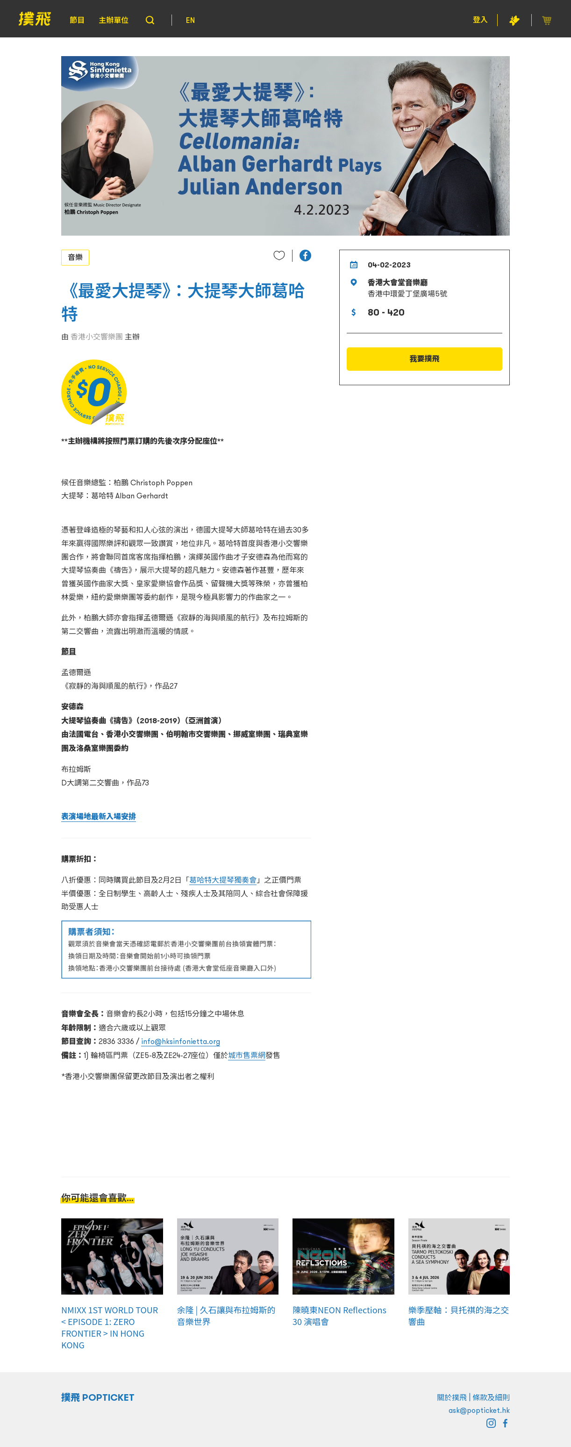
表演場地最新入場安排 (98, 816)
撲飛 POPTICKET (98, 1397)
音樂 (75, 257)
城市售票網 (246, 1055)
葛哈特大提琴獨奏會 (223, 880)
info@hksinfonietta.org (180, 1041)
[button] (305, 255)
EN (190, 20)
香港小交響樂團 (97, 336)
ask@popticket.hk (479, 1410)
